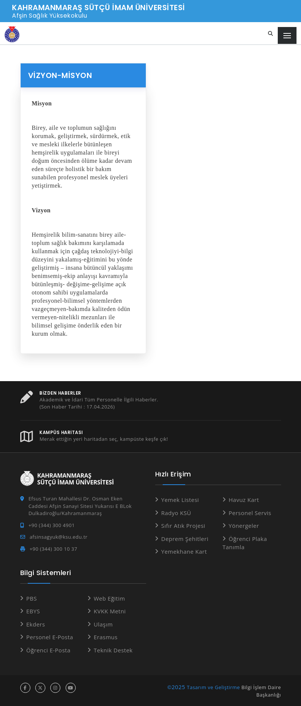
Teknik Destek (113, 650)
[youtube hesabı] (70, 687)
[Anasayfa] (11, 34)
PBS (31, 598)
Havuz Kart (244, 499)
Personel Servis (250, 512)
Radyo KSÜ (176, 512)
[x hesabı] (40, 687)
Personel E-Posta (49, 637)
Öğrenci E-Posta (48, 650)
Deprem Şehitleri (184, 538)
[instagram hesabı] (55, 687)
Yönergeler (244, 525)
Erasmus (106, 637)
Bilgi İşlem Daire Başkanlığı (261, 691)
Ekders (35, 624)
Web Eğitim (109, 598)
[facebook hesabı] (25, 687)
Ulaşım (103, 624)
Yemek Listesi (180, 499)
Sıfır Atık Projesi (183, 525)
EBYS (33, 611)
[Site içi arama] (270, 34)
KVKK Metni (110, 611)
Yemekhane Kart (184, 551)
